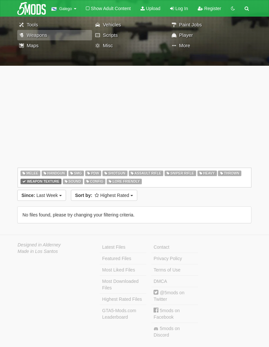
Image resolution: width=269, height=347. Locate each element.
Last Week (41, 195)
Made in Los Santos (38, 251)
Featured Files (116, 258)
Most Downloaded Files (120, 284)
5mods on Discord (167, 332)
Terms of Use (167, 269)
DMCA (160, 281)
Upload (150, 8)
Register (209, 8)
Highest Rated (104, 195)
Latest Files (114, 247)
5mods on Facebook (167, 314)
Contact (161, 247)
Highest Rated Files (122, 299)
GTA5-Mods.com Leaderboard (119, 314)
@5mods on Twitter (169, 296)
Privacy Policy (168, 258)
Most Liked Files (118, 269)
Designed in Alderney (39, 244)
